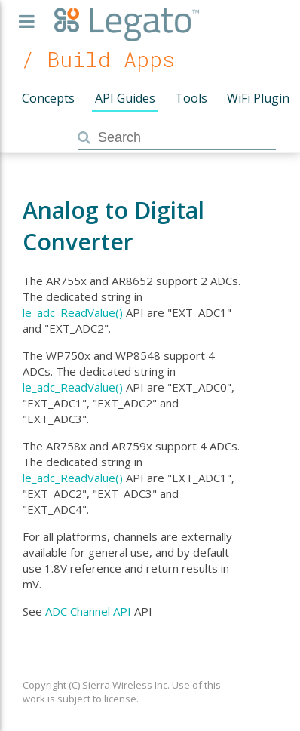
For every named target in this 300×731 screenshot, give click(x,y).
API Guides (125, 98)
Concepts (48, 98)
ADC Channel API (88, 611)
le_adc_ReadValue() (73, 312)
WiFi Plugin (258, 98)
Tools (191, 98)
